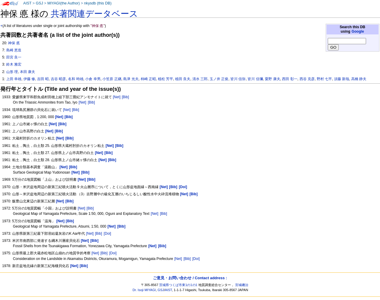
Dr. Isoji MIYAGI (144, 290)
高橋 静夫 (358, 79)
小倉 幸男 (92, 79)
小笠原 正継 (111, 79)
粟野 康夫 (272, 79)
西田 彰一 (289, 79)
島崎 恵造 (13, 50)
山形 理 (12, 72)
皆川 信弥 (238, 79)
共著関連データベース (94, 13)
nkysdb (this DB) (98, 3)
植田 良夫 (182, 79)
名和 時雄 (75, 79)
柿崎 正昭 (148, 79)
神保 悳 (14, 43)
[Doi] (107, 233)
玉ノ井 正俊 (219, 79)
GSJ (39, 3)
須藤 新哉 (341, 79)
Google (358, 31)
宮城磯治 (241, 285)
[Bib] (125, 97)
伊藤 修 (29, 79)
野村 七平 (324, 79)
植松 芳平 (165, 79)
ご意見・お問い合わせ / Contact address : (190, 278)
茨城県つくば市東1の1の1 (178, 285)
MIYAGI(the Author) (63, 3)
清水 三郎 (200, 79)
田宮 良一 (13, 57)
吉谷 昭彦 (58, 79)
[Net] (117, 97)
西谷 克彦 (307, 79)
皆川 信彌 (255, 79)
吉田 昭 (43, 79)
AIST (27, 3)
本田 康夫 (27, 72)
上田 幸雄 (13, 79)
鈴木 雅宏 (13, 64)
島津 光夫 (130, 79)
